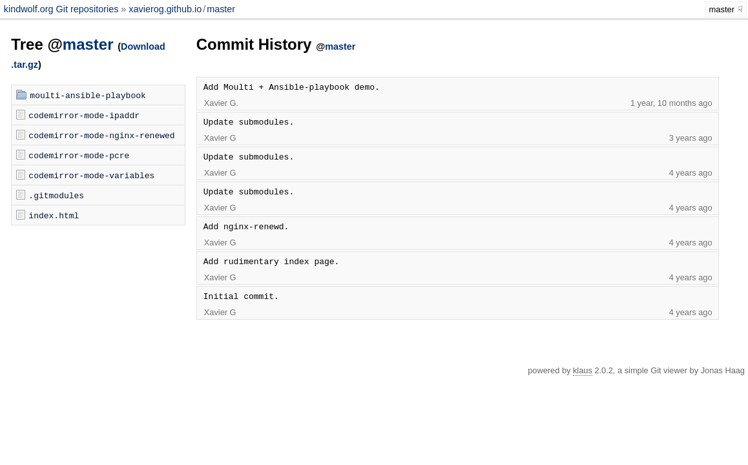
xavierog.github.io (165, 9)
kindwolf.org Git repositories (62, 9)
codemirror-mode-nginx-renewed (101, 135)
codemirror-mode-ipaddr (84, 115)
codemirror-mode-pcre (78, 155)
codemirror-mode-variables (91, 175)
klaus (582, 370)
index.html (53, 215)
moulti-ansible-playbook (87, 95)
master (221, 9)
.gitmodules (56, 195)
